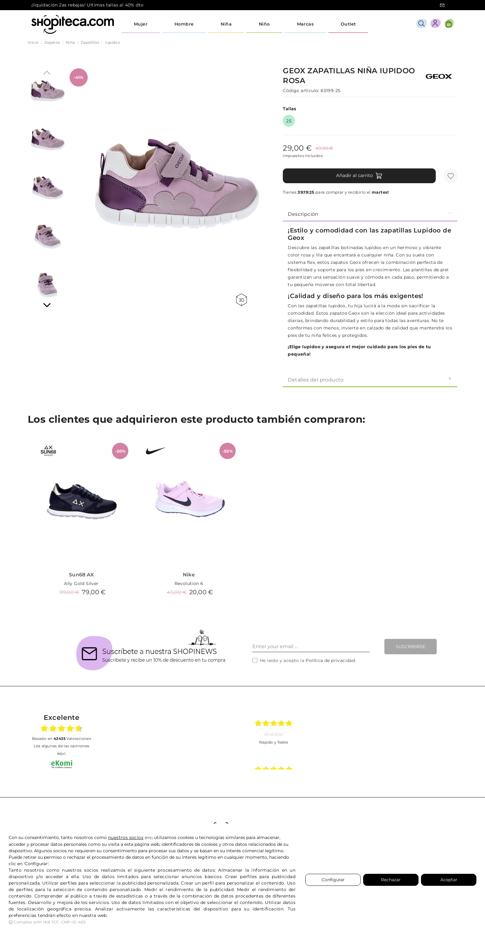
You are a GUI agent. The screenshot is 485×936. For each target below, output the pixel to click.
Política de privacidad (330, 660)
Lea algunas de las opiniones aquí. (61, 750)
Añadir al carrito (359, 176)
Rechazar (391, 879)
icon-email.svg (442, 5)
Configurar (333, 879)
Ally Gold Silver (81, 583)
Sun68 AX (81, 575)
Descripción (370, 214)
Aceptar (448, 879)
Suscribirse (410, 646)
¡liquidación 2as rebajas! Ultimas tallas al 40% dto (87, 5)
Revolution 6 (188, 583)
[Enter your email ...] (311, 646)
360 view (241, 299)
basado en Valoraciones (61, 738)
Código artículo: (301, 90)
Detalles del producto (370, 379)
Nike (189, 575)
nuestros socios (125, 837)
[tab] (370, 214)
